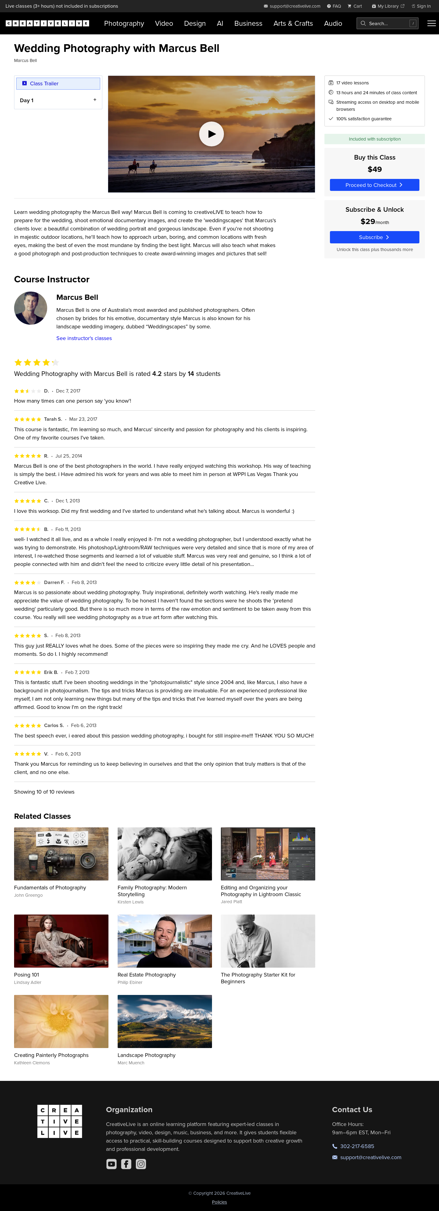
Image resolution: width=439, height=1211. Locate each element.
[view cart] (356, 6)
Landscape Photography (147, 1055)
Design (195, 23)
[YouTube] (111, 1164)
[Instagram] (140, 1164)
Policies (219, 1202)
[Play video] (211, 134)
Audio (333, 23)
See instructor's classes (84, 338)
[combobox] (387, 23)
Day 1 (26, 100)
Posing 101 (26, 974)
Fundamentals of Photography (50, 887)
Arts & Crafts (293, 23)
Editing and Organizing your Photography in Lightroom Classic (261, 891)
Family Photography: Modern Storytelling (152, 891)
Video (164, 23)
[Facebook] (126, 1164)
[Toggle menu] (431, 23)
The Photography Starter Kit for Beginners (258, 978)
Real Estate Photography (147, 974)
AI (220, 23)
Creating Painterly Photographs (51, 1055)
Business (248, 23)
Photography (124, 23)
